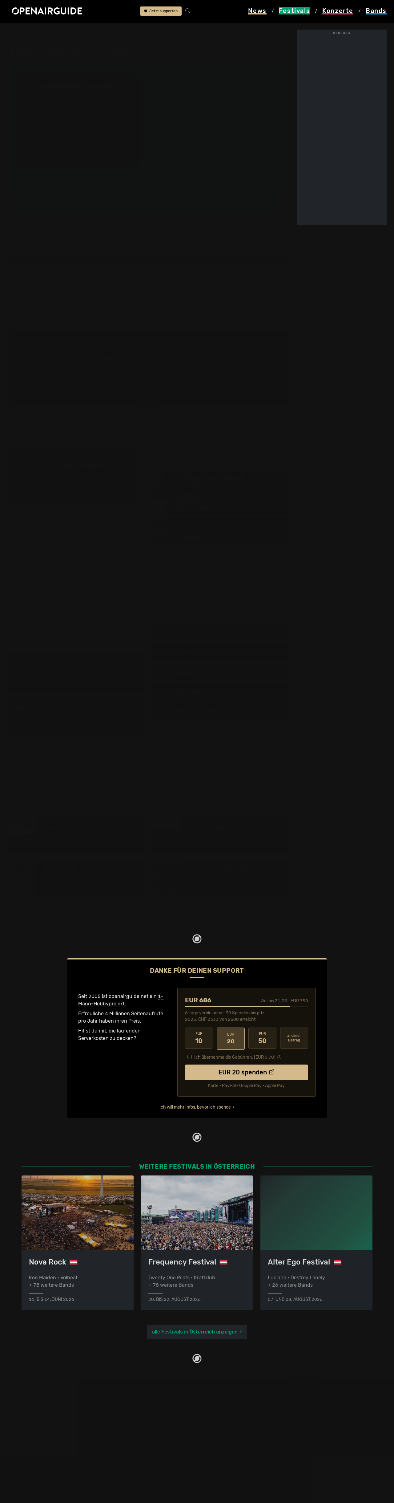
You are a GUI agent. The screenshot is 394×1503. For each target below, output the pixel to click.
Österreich (76, 31)
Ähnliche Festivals (162, 213)
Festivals (47, 31)
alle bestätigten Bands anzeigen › (78, 152)
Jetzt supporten (161, 12)
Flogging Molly (134, 380)
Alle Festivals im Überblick (52, 1469)
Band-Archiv (229, 213)
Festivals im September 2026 (55, 1462)
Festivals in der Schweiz (49, 1418)
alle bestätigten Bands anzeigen (218, 559)
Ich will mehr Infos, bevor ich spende (195, 1106)
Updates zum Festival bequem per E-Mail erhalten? (81, 174)
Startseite (18, 31)
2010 (266, 632)
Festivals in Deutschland (50, 1425)
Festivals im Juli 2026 (47, 1455)
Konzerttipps (126, 1410)
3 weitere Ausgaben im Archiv (70, 752)
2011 (266, 692)
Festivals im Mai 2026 (46, 1440)
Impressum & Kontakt (225, 1440)
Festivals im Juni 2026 (48, 1447)
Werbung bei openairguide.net (236, 1425)
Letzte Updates (158, 207)
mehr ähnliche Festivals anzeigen (146, 912)
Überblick (112, 207)
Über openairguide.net (227, 1410)
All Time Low (184, 380)
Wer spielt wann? (45, 213)
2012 (280, 632)
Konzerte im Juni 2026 (137, 1447)
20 (230, 1038)
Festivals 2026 (38, 1433)
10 (199, 1038)
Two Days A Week (111, 31)
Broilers (236, 380)
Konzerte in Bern (130, 1425)
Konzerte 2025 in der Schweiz (145, 1455)
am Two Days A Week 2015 (66, 388)
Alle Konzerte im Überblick (141, 1469)
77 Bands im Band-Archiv (219, 734)
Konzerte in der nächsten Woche (148, 1433)
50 (262, 1038)
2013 (280, 711)
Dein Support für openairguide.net (240, 1418)
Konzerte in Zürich (132, 1418)
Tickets (110, 213)
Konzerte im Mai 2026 (136, 1440)
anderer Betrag (294, 1038)
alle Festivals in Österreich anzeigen (195, 1331)
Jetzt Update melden (114, 507)
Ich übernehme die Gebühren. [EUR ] (234, 1056)
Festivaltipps (36, 1410)
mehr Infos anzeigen (149, 400)
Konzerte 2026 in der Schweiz (145, 1462)
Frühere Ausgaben (235, 207)
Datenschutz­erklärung (226, 1433)
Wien (222, 86)
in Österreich (176, 342)
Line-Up (34, 207)
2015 (280, 672)
